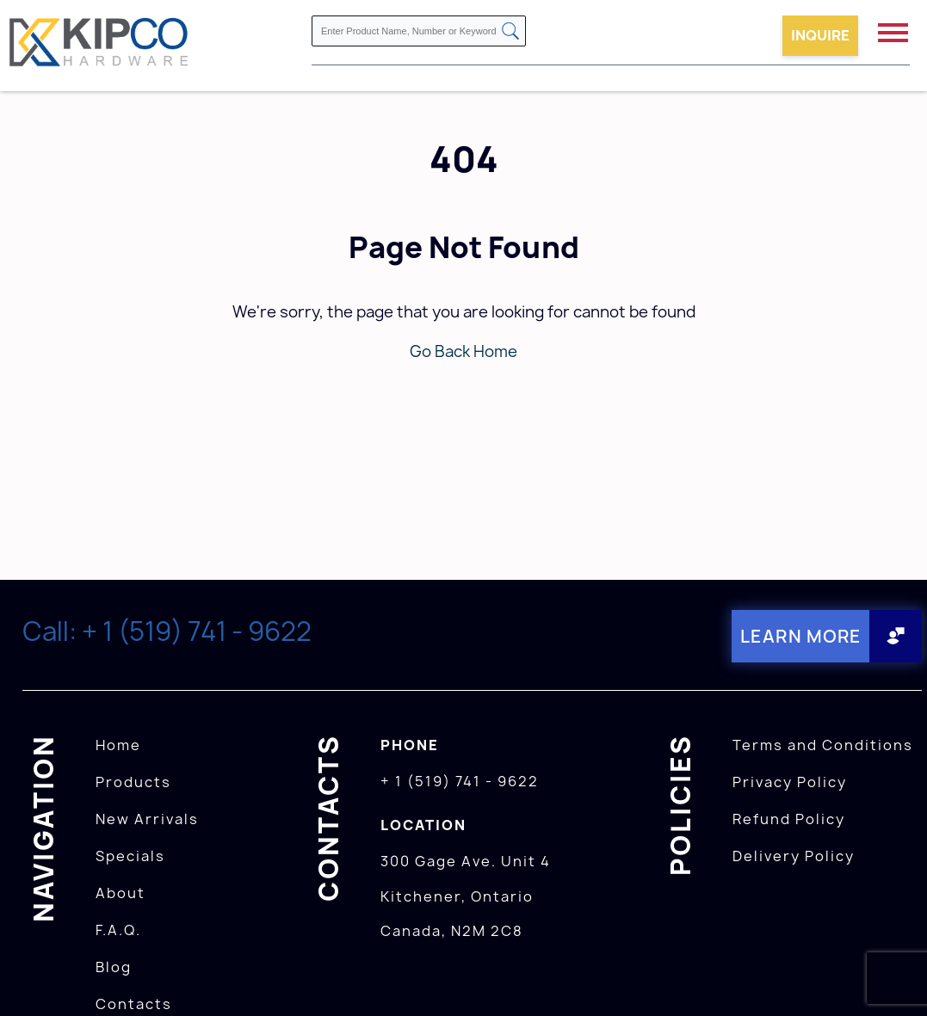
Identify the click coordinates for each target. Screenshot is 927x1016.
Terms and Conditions (822, 745)
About (120, 893)
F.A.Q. (118, 930)
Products (133, 782)
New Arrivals (147, 819)
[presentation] (894, 978)
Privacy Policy (789, 782)
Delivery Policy (793, 856)
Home (118, 745)
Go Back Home (463, 351)
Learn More (801, 636)
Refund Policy (788, 819)
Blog (114, 967)
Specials (130, 856)
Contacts (134, 1003)
